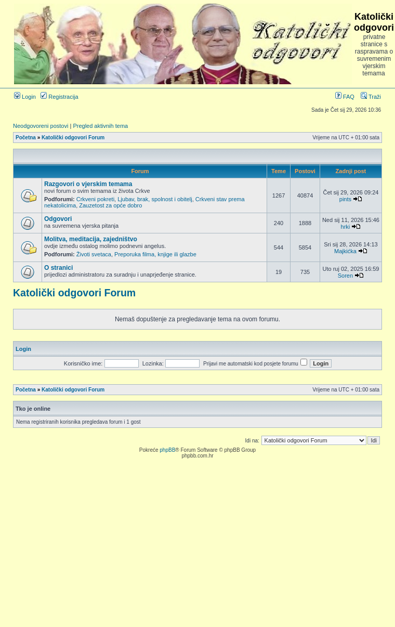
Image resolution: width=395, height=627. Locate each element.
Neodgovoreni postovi (40, 126)
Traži (371, 97)
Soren (345, 275)
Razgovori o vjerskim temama (88, 184)
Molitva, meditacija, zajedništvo (90, 239)
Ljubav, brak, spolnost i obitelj (154, 199)
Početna (26, 137)
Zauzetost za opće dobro (110, 205)
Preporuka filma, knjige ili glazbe (155, 254)
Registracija (59, 97)
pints (345, 199)
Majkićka (345, 251)
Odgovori (58, 219)
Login (25, 97)
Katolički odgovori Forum (73, 137)
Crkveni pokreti (95, 199)
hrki (345, 227)
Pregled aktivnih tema (100, 126)
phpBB (167, 450)
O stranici (58, 267)
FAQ (344, 97)
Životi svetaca (93, 254)
